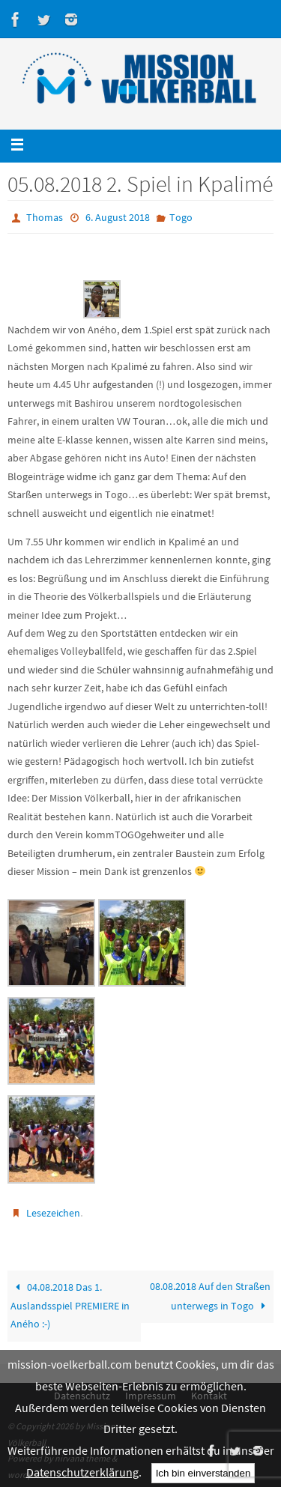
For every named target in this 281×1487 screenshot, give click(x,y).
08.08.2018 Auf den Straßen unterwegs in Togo (210, 1296)
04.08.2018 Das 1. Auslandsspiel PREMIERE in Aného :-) (70, 1305)
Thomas (44, 217)
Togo (181, 217)
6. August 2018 (117, 217)
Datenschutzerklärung (82, 1472)
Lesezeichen (53, 1213)
